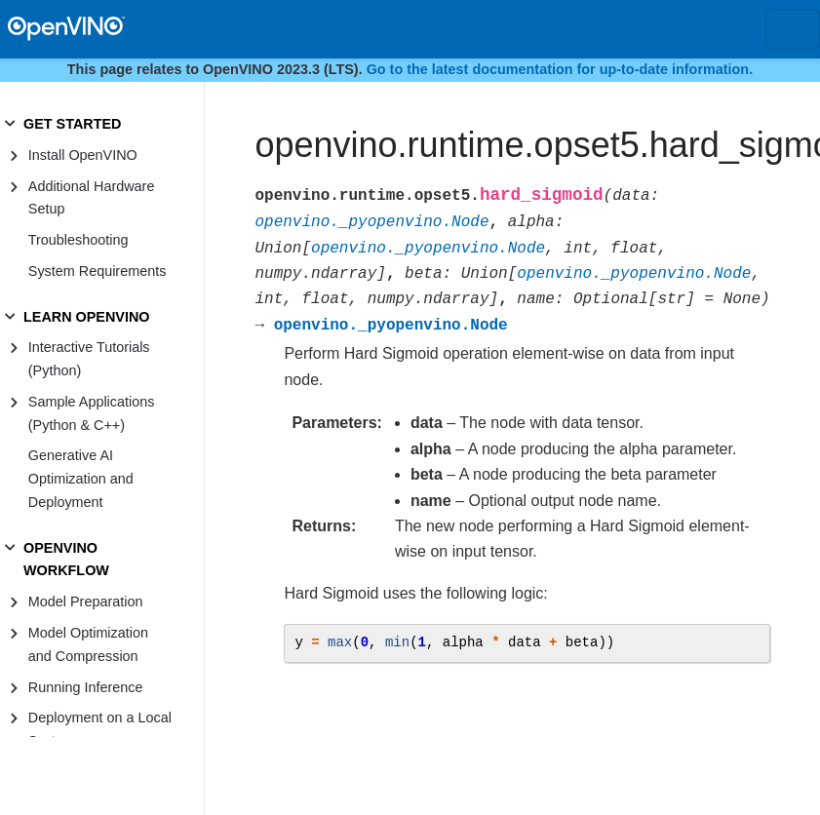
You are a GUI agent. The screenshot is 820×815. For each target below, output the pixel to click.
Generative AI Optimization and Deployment (81, 478)
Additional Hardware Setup (91, 197)
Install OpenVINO (82, 155)
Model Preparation (85, 601)
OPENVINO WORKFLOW (66, 559)
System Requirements (97, 271)
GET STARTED (72, 124)
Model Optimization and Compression (88, 644)
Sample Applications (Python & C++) (91, 413)
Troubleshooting (78, 240)
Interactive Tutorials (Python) (89, 358)
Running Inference (85, 687)
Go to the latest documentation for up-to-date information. (560, 69)
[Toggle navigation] (792, 29)
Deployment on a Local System (100, 729)
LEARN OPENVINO (86, 317)
